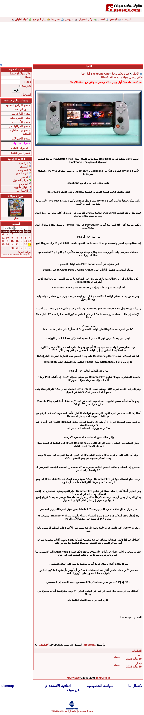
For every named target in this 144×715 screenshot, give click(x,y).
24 (7, 244)
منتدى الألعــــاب (21, 122)
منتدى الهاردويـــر (20, 113)
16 (12, 240)
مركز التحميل (86, 19)
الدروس (69, 19)
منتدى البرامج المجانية (18, 105)
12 (29, 240)
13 (25, 240)
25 (3, 244)
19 (29, 244)
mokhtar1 (89, 644)
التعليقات (43, 644)
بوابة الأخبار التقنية (71, 711)
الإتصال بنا (22, 190)
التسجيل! (26, 94)
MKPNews (73, 677)
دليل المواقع (39, 19)
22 (17, 244)
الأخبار (101, 19)
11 (3, 237)
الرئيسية (126, 19)
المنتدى (114, 19)
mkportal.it (103, 677)
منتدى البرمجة (23, 109)
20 (25, 244)
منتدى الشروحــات (19, 117)
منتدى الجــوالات (21, 138)
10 (7, 237)
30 (12, 248)
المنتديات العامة (19, 148)
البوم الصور (21, 173)
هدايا (16, 218)
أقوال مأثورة (21, 187)
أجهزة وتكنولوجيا (121, 73)
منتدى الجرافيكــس (19, 126)
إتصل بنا (55, 19)
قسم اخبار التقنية (20, 152)
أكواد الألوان (21, 19)
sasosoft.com (86, 711)
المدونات (23, 170)
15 (17, 240)
